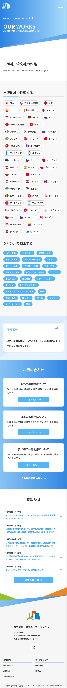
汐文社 (31, 18)
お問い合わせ (8, 676)
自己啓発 (26, 278)
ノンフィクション (32, 259)
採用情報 (39, 665)
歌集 (28, 304)
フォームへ (31, 399)
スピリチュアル (12, 304)
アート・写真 (11, 266)
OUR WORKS (18, 18)
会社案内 (7, 660)
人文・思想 (49, 266)
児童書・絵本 (45, 253)
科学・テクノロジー (35, 272)
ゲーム (40, 297)
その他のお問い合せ (32, 478)
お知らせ (7, 671)
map (37, 638)
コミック (51, 259)
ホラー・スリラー (45, 278)
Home (6, 18)
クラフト (54, 272)
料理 (42, 291)
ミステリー (27, 253)
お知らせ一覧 (32, 580)
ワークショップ (41, 660)
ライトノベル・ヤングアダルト (19, 291)
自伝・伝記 (11, 278)
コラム (38, 671)
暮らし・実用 (12, 259)
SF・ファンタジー (28, 285)
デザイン (10, 285)
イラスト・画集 (31, 266)
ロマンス (53, 297)
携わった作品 (8, 665)
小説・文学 (11, 253)
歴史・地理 (11, 297)
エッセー (26, 297)
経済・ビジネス (12, 272)
